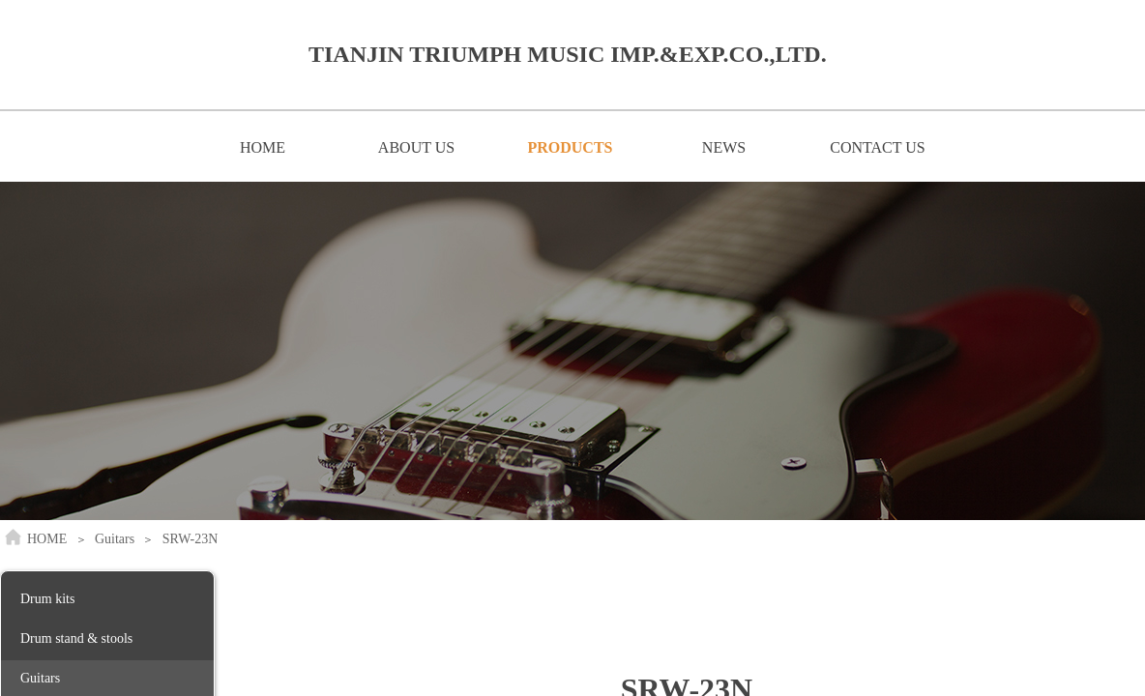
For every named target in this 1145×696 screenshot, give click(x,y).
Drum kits (47, 599)
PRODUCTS (569, 147)
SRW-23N (190, 539)
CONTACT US (877, 147)
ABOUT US (416, 147)
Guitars (114, 539)
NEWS (724, 147)
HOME (262, 147)
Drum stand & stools (76, 638)
